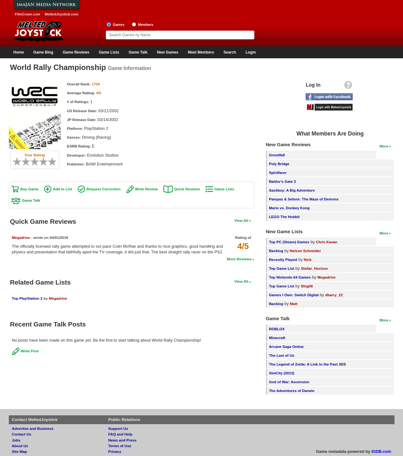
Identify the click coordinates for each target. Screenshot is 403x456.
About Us (20, 446)
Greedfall (277, 155)
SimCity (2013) (281, 373)
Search (230, 52)
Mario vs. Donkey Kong (289, 208)
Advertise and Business (33, 428)
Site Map (19, 451)
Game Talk (138, 52)
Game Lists (109, 52)
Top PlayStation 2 (27, 298)
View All (241, 220)
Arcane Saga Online (286, 346)
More (384, 146)
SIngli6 (307, 286)
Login (251, 52)
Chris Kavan (327, 242)
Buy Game (29, 189)
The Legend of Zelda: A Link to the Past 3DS (307, 364)
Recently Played (283, 259)
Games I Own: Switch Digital (294, 295)
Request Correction (104, 189)
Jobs (16, 440)
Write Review (146, 189)
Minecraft (277, 338)
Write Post (30, 351)
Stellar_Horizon (314, 268)
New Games (167, 52)
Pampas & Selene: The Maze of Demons (303, 199)
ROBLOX (277, 329)
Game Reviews (76, 52)
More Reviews (239, 259)
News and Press (122, 440)
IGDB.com (381, 451)
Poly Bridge (279, 164)
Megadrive (21, 237)
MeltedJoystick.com (61, 14)
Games (118, 24)
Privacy (115, 451)
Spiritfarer (278, 172)
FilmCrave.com (27, 14)
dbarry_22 (334, 295)
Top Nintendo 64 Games (290, 277)
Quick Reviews (187, 189)
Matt (294, 304)
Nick (308, 259)
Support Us (118, 428)
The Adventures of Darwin (291, 391)
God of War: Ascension (289, 382)
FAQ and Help (120, 434)
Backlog (276, 251)
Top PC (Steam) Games (289, 242)
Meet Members (201, 52)
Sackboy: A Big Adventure (292, 190)
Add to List (62, 189)
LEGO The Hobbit (284, 217)
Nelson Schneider (305, 251)
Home (19, 52)
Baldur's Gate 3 (282, 181)
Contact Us (21, 434)
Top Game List (281, 268)
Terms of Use (119, 446)
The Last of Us (281, 355)
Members (145, 24)
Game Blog (43, 52)
